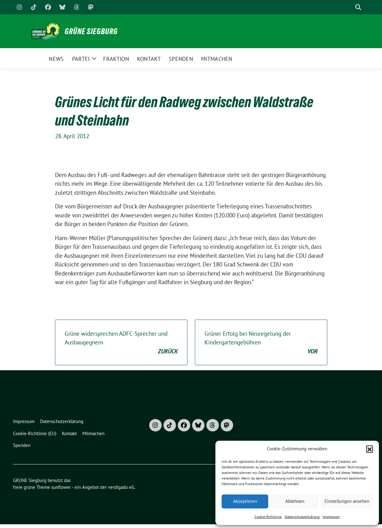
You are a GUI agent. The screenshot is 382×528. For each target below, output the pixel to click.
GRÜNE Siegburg (91, 31)
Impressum (331, 516)
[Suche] (349, 7)
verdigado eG (121, 487)
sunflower (61, 487)
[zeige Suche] (358, 7)
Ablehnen (294, 501)
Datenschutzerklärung (302, 516)
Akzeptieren (245, 501)
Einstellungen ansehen (346, 501)
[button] (369, 449)
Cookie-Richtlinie (268, 516)
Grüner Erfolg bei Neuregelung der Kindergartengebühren (261, 343)
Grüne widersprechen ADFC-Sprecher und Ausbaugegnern (121, 343)
